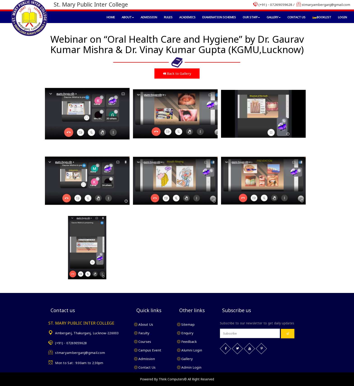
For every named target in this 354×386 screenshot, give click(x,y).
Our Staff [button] (251, 17)
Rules (168, 17)
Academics (187, 17)
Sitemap (186, 324)
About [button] (128, 17)
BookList (321, 17)
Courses (142, 341)
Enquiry (185, 333)
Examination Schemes (219, 17)
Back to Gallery (177, 73)
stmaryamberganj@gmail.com (80, 352)
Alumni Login (189, 350)
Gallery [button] (274, 17)
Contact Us (296, 17)
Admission (149, 17)
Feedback (187, 341)
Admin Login (189, 367)
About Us (143, 324)
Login (342, 17)
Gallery (185, 358)
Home (111, 17)
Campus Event (147, 350)
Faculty (141, 333)
